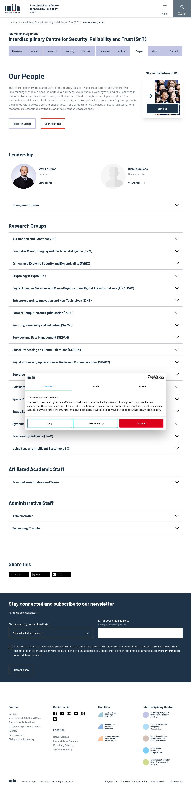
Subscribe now (21, 670)
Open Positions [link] (53, 123)
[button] (19, 574)
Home (11, 22)
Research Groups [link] (22, 123)
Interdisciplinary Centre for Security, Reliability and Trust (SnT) (48, 22)
